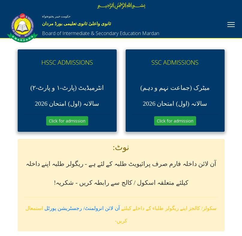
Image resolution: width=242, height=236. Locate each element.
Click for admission (67, 121)
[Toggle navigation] (231, 24)
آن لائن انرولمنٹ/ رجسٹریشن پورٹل (82, 208)
